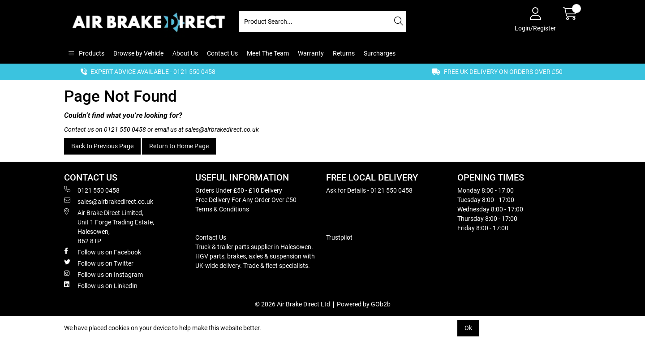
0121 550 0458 (125, 129)
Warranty (311, 53)
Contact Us (222, 53)
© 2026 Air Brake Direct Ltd (292, 304)
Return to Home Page (179, 146)
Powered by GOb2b (364, 304)
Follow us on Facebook (102, 252)
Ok (468, 327)
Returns (344, 53)
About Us (185, 53)
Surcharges (380, 53)
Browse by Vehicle (138, 53)
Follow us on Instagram (103, 274)
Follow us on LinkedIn (101, 285)
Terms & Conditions (222, 209)
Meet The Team (268, 53)
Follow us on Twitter (98, 263)
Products (90, 53)
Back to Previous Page (102, 146)
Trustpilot (339, 237)
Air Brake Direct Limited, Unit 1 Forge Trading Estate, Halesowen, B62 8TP (109, 226)
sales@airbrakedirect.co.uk (222, 129)
